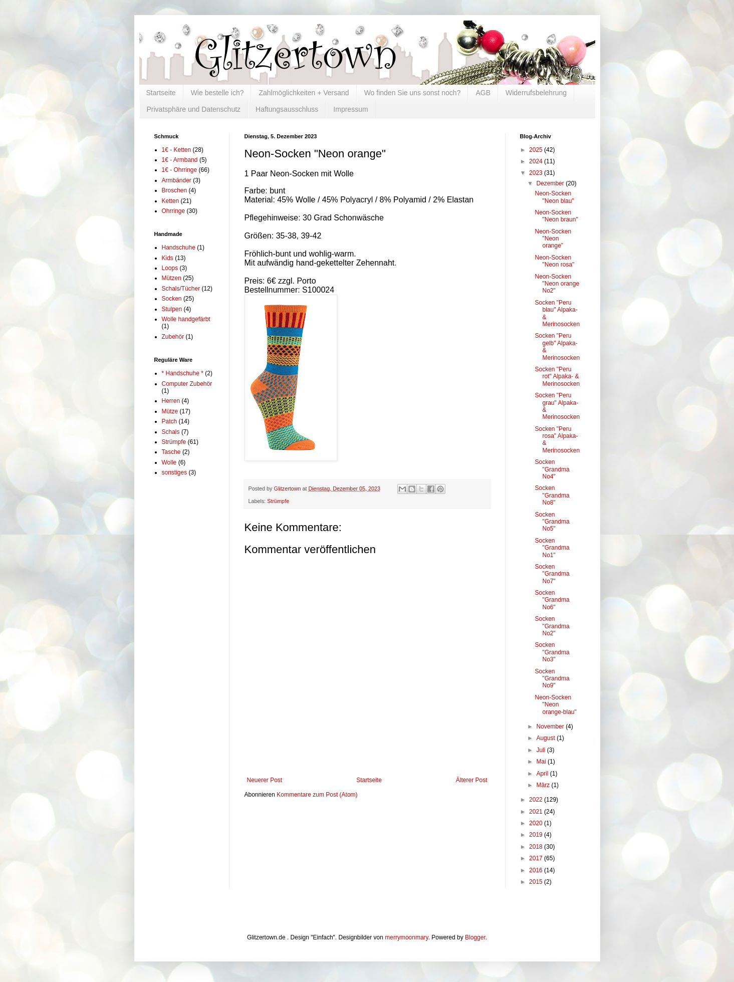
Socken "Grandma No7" (552, 574)
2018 (536, 846)
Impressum (350, 109)
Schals (171, 431)
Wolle (169, 462)
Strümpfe (278, 501)
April (543, 773)
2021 (536, 811)
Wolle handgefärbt (186, 319)
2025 (536, 149)
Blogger (475, 937)
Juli (541, 750)
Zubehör (173, 336)
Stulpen (172, 309)
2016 (536, 870)
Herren (171, 400)
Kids (167, 258)
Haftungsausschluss (287, 109)
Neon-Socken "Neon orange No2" (557, 284)
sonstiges (174, 472)
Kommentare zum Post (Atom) (317, 794)
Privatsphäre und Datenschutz (194, 109)
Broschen (174, 190)
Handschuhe (178, 247)
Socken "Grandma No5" (552, 522)
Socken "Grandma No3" (552, 652)
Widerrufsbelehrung (536, 93)
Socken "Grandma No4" (552, 469)
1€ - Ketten (176, 149)
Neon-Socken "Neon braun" (556, 216)
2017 (536, 858)
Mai (542, 761)
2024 (536, 161)
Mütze (170, 411)
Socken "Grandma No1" (552, 548)
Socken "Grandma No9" (552, 678)
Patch (169, 421)
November (551, 726)
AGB (483, 93)
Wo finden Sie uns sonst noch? (412, 93)
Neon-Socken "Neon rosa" (554, 261)
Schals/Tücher (181, 288)
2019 (536, 834)
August (546, 738)
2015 (536, 881)
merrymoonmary (406, 937)
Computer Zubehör (187, 383)
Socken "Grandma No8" (552, 495)
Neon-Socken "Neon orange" (553, 239)
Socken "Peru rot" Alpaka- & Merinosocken (557, 376)
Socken (172, 298)
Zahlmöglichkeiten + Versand (304, 93)
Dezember (551, 183)
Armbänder (176, 180)
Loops (170, 268)
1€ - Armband (180, 159)
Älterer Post (471, 780)
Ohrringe (173, 210)
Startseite (161, 93)
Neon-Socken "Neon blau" (554, 197)
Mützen (171, 278)
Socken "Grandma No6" (552, 600)
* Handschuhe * (182, 373)
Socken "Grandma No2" (552, 626)
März (543, 785)
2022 (536, 799)
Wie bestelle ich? (217, 93)
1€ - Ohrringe (179, 169)
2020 (536, 823)
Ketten (170, 200)
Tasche (171, 451)
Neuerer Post (265, 780)
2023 (536, 172)
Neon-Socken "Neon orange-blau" (555, 704)
